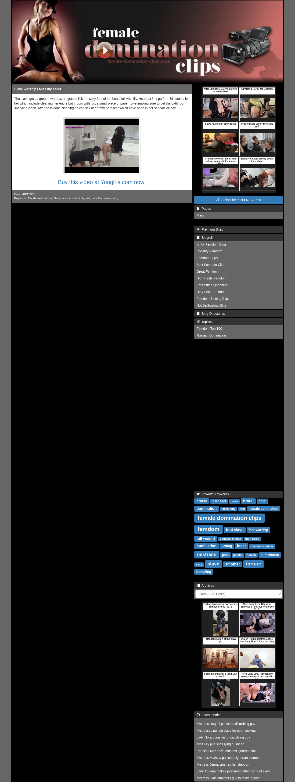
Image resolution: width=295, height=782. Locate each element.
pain (225, 555)
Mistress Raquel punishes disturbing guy (226, 724)
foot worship (258, 530)
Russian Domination (211, 335)
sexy (115, 198)
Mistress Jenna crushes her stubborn (223, 764)
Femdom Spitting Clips (213, 298)
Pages (204, 208)
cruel (262, 501)
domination (207, 508)
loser (241, 546)
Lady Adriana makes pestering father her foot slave (233, 771)
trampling (203, 572)
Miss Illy (79, 198)
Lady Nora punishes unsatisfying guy (223, 737)
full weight (206, 538)
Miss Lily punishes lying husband (220, 744)
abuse (202, 501)
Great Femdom (208, 271)
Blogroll (204, 237)
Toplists (204, 322)
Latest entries (209, 715)
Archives (205, 585)
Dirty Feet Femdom (211, 292)
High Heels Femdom (212, 278)
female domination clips (229, 518)
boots (234, 501)
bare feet (97, 198)
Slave (56, 198)
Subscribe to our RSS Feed (238, 200)
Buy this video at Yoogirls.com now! (102, 182)
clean (107, 198)
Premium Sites (210, 229)
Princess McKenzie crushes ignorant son (226, 751)
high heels (252, 538)
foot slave (235, 530)
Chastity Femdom (209, 251)
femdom (208, 529)
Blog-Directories (211, 313)
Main (200, 215)
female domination (263, 508)
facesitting (228, 508)
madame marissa (262, 546)
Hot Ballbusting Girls (211, 305)
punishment (269, 555)
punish (251, 555)
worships (67, 198)
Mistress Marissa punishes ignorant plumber (229, 758)
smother (232, 564)
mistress (206, 554)
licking (227, 546)
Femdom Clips (207, 258)
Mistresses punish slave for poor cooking (226, 730)
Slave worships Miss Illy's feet (37, 89)
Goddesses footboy (40, 198)
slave (213, 563)
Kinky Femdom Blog (211, 244)
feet (88, 198)
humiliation (206, 546)
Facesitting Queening (212, 285)
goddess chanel (230, 538)
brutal (248, 501)
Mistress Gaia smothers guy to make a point (228, 778)
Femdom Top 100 (209, 328)
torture (253, 563)
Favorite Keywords (213, 494)
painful (237, 555)
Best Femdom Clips (211, 265)
